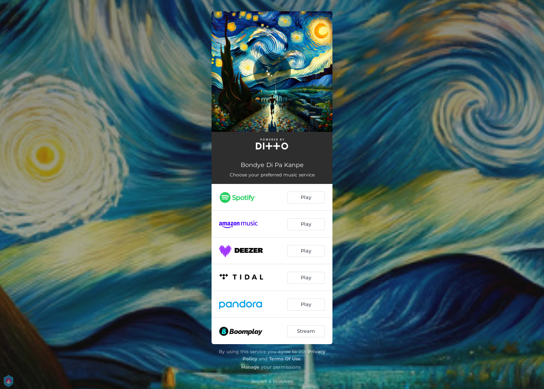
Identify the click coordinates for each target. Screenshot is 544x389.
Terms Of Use (285, 358)
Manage (250, 367)
